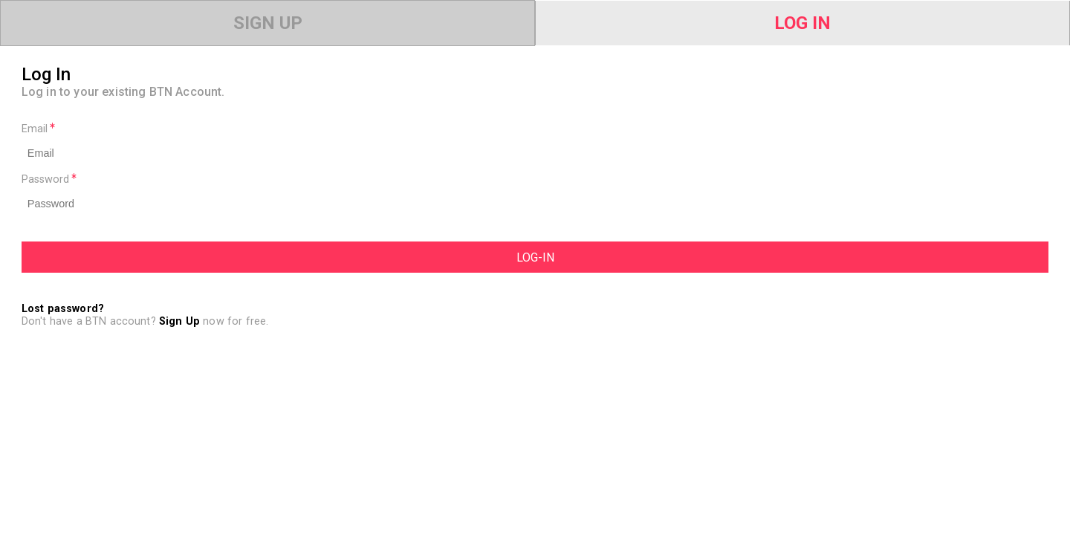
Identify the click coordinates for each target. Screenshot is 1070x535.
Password (49, 179)
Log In (802, 23)
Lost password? (63, 308)
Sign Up (267, 23)
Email (38, 129)
